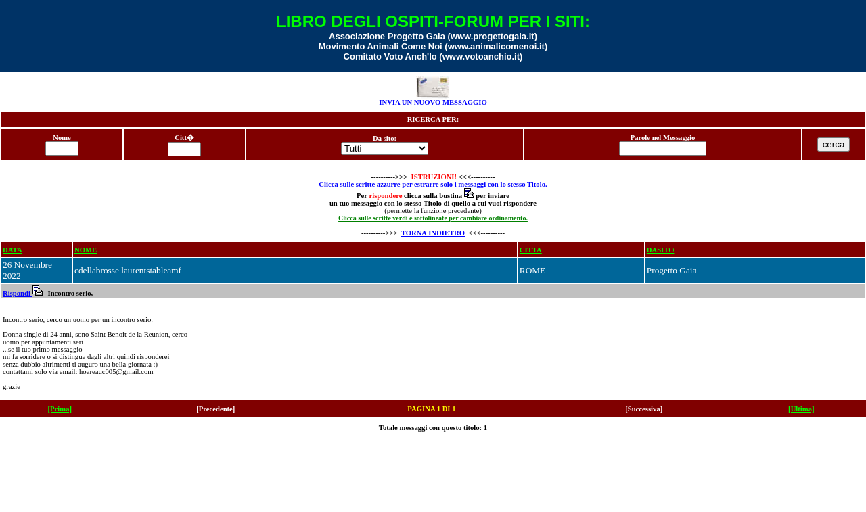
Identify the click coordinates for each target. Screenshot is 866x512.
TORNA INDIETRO (433, 233)
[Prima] (60, 409)
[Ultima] (801, 409)
